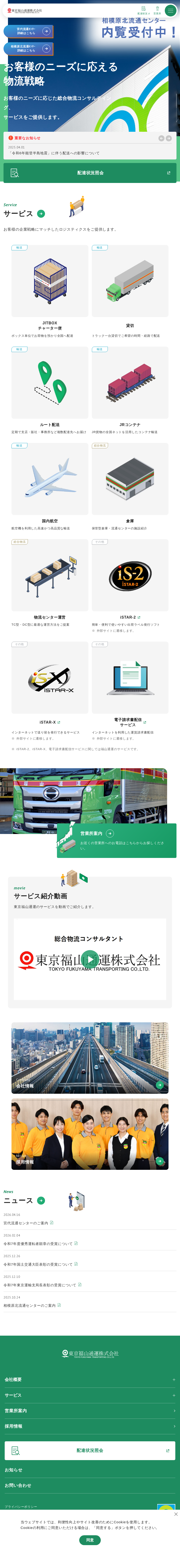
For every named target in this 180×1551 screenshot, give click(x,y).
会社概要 (13, 1379)
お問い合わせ (18, 1485)
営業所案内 (16, 1410)
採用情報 (13, 1426)
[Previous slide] (161, 138)
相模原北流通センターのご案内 (32, 1305)
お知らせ (13, 1470)
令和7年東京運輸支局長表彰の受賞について (42, 1285)
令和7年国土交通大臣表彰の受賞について (41, 1264)
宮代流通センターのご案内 (28, 1223)
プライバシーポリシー (21, 1506)
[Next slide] (169, 138)
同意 (90, 1540)
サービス (13, 1395)
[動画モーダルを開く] (90, 959)
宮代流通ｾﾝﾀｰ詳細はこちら (33, 31)
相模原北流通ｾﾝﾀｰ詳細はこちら (30, 49)
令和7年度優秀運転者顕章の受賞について (41, 1244)
